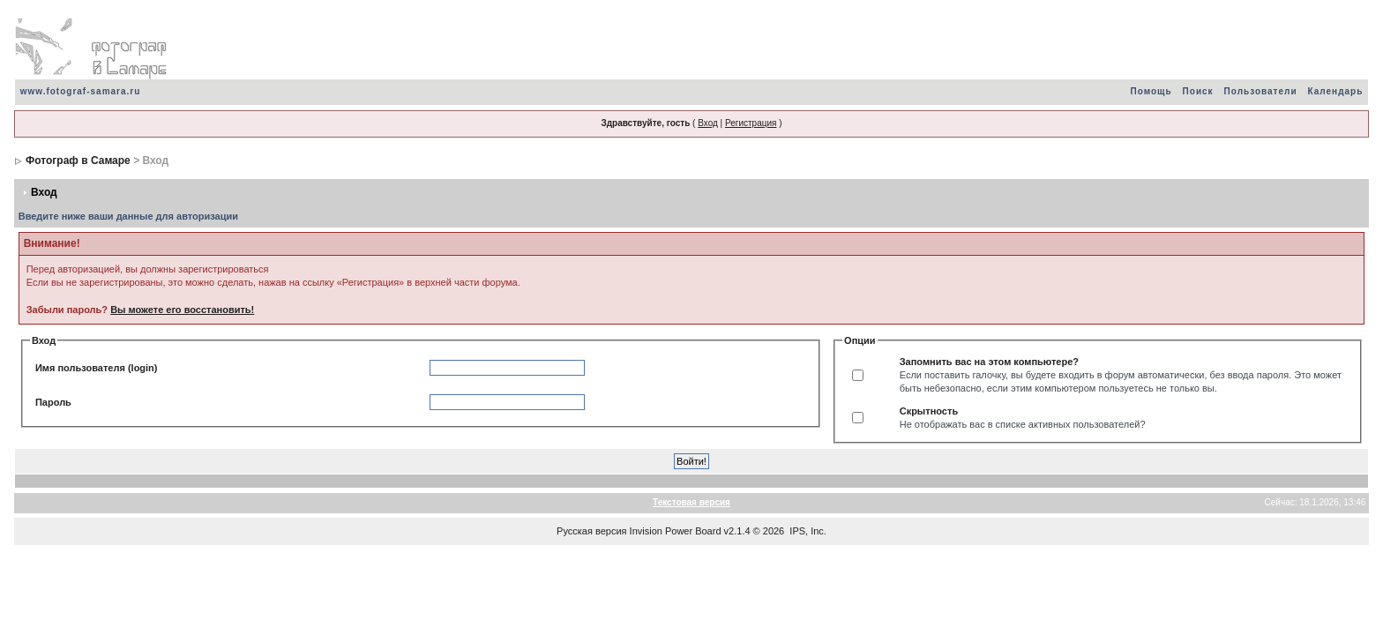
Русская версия (591, 531)
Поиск (1198, 91)
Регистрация (750, 123)
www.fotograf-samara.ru (80, 91)
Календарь (1336, 91)
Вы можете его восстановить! (182, 309)
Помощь (1150, 91)
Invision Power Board (675, 531)
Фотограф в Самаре (78, 160)
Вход (708, 123)
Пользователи (1260, 91)
